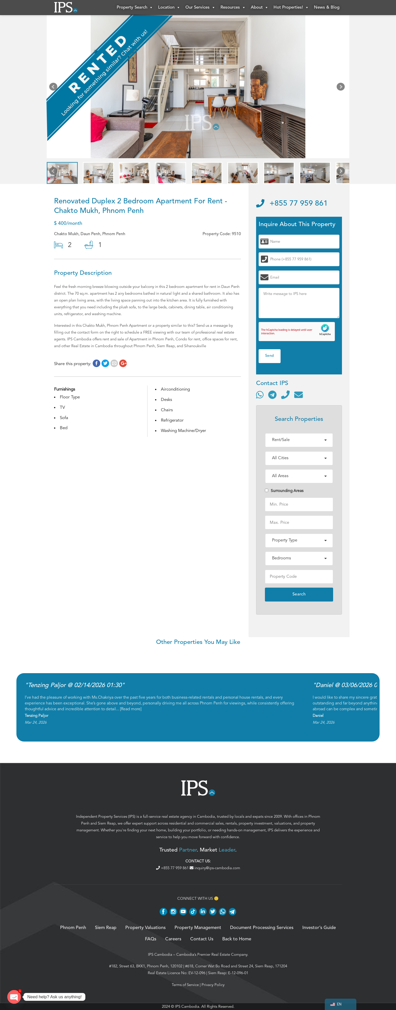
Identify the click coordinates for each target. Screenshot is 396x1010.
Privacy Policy (213, 984)
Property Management (198, 927)
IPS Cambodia (160, 954)
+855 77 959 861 (292, 203)
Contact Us (201, 939)
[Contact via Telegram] (272, 394)
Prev (54, 88)
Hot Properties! (291, 8)
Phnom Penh (73, 927)
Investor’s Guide (319, 927)
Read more (130, 709)
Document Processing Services (261, 927)
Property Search (135, 8)
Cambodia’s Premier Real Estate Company (211, 954)
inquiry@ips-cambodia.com (215, 868)
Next (342, 88)
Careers (173, 939)
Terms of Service (185, 984)
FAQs (150, 939)
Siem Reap (107, 823)
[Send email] (298, 394)
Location (169, 8)
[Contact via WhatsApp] (260, 394)
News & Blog (326, 7)
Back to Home (236, 939)
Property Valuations (145, 927)
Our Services (200, 8)
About (259, 8)
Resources (233, 8)
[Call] (285, 394)
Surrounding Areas (284, 490)
